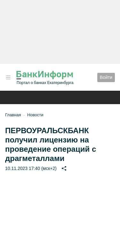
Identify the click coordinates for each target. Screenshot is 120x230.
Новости (35, 114)
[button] (8, 77)
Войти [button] (106, 77)
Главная (13, 114)
